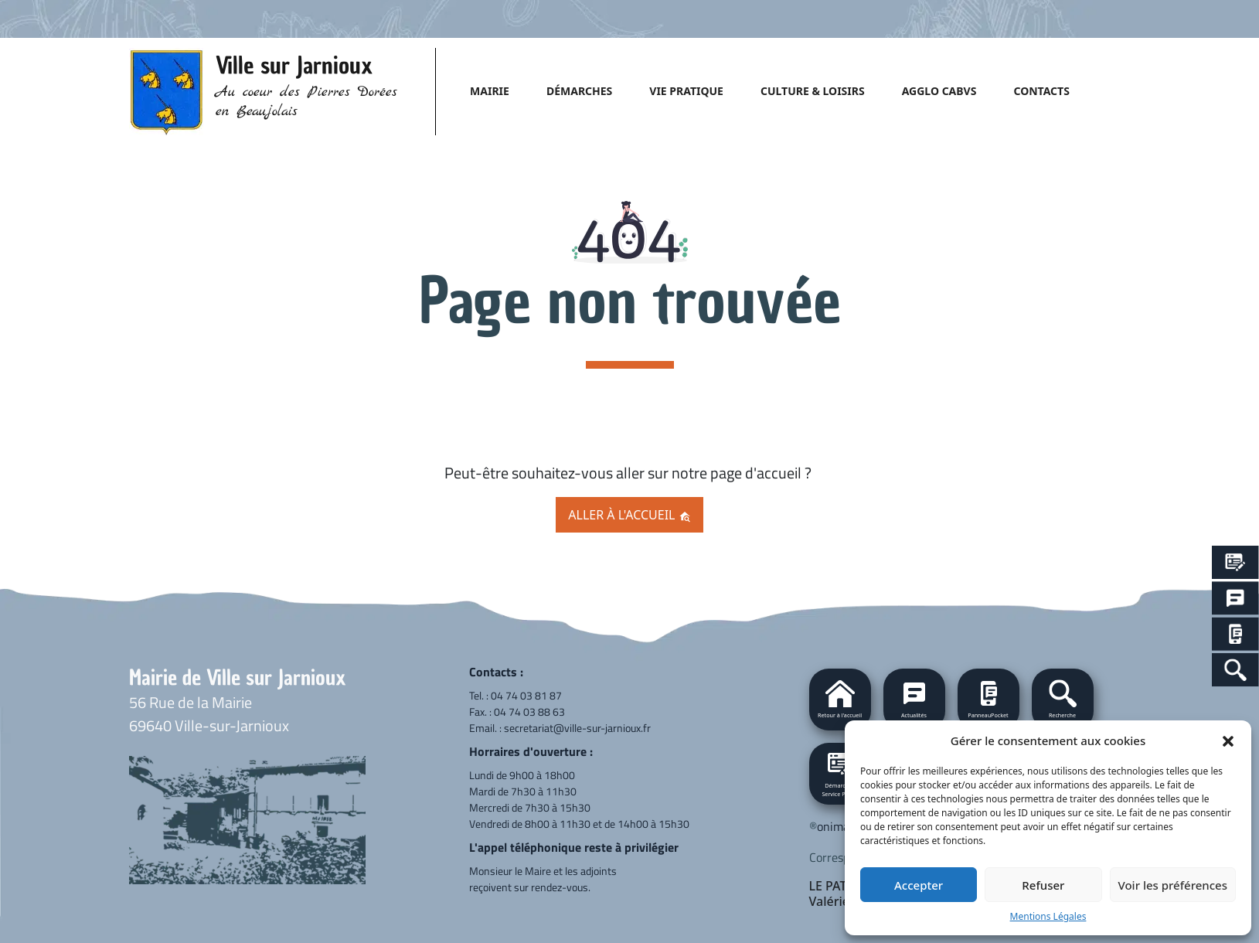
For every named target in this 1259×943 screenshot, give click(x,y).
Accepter (918, 885)
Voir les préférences (1172, 885)
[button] (1228, 740)
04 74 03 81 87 (526, 695)
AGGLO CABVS (939, 90)
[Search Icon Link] (1235, 669)
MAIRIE (489, 90)
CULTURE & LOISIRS (813, 90)
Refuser (1043, 885)
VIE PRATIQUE (686, 90)
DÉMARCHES (579, 90)
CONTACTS (1041, 90)
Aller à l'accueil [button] (629, 514)
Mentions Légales (1048, 916)
